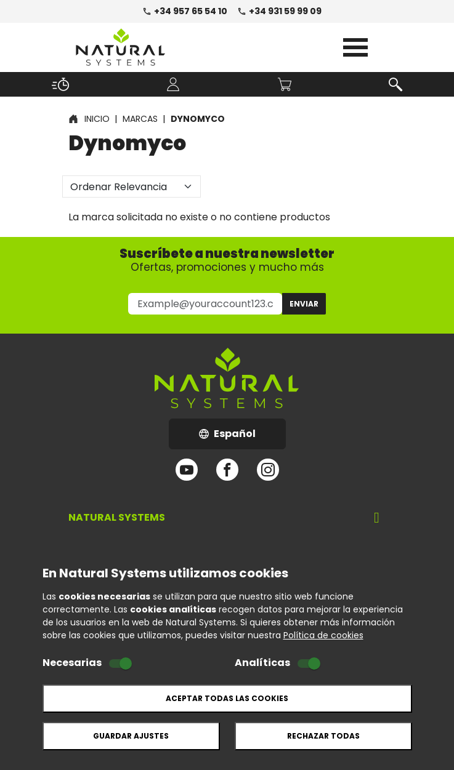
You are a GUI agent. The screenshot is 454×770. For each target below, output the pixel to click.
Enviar (304, 304)
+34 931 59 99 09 (279, 11)
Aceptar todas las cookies (227, 698)
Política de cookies (323, 635)
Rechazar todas (323, 736)
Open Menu (355, 47)
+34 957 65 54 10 (184, 11)
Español (242, 437)
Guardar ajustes (131, 736)
